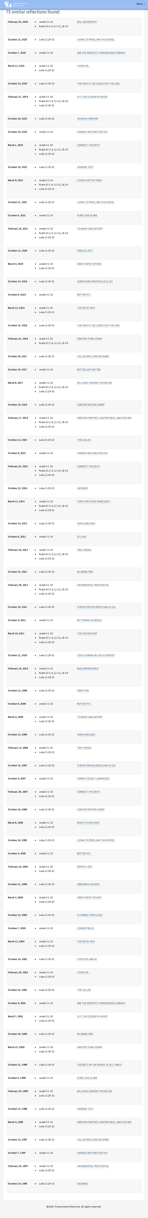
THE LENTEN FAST (87, 633)
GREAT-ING (83, 690)
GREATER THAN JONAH (89, 338)
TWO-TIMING (84, 549)
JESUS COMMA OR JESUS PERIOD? (96, 655)
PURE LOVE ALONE (87, 215)
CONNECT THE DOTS (88, 145)
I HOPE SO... (83, 65)
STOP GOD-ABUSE (87, 959)
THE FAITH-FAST (86, 307)
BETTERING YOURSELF (89, 620)
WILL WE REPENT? (87, 21)
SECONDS (82, 488)
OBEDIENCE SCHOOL (88, 884)
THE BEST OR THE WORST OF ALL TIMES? (99, 1064)
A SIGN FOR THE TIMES (89, 180)
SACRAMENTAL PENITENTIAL (93, 585)
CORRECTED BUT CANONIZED (93, 778)
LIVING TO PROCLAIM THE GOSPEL (96, 39)
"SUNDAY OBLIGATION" (90, 717)
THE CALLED (84, 439)
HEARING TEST (85, 167)
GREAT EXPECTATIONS (89, 263)
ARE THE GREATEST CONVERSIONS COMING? (101, 52)
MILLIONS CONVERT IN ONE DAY (94, 382)
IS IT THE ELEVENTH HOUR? (92, 96)
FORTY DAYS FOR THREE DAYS (93, 501)
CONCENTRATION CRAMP (91, 404)
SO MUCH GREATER (87, 118)
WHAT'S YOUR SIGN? (88, 822)
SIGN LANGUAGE (86, 523)
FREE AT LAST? (85, 250)
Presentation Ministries (20, 4)
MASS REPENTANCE (88, 668)
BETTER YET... (84, 294)
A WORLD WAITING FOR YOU (92, 131)
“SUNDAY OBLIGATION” (90, 228)
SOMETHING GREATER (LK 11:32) (95, 281)
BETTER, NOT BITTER (88, 369)
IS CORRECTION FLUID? (90, 915)
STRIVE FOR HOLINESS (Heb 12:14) (96, 607)
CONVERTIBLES (85, 928)
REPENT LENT (84, 866)
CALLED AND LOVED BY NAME (93, 356)
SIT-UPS (81, 536)
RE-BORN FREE (85, 571)
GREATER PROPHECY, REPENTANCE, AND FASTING (104, 417)
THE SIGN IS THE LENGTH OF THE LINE (98, 83)
